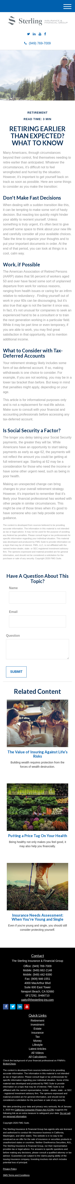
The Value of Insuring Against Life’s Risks (37, 754)
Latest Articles (37, 1048)
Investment (37, 1024)
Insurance (37, 1032)
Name (13, 588)
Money (37, 1040)
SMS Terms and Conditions (16, 1175)
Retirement (37, 1020)
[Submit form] (16, 671)
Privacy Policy (10, 1169)
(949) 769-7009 (37, 43)
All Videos (37, 1052)
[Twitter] (28, 34)
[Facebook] (45, 34)
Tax (37, 1036)
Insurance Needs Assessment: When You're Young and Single (37, 917)
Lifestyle (37, 1044)
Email (13, 611)
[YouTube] (40, 34)
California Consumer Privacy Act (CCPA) (34, 1110)
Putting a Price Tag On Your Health (37, 835)
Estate (38, 1028)
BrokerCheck (9, 1064)
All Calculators (37, 1056)
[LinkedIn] (34, 34)
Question (13, 635)
